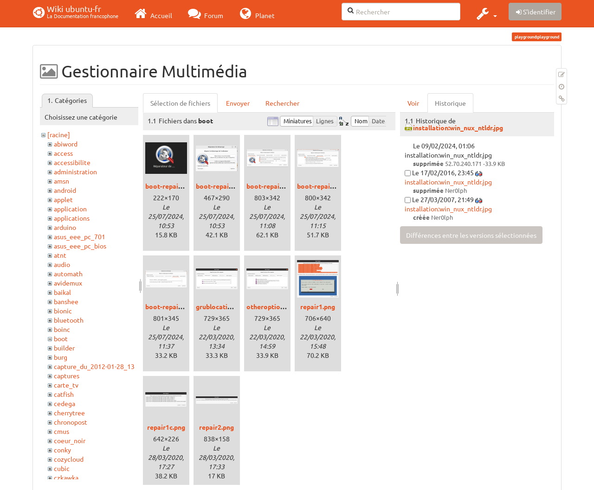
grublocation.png (222, 306)
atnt (60, 255)
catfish (64, 394)
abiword (65, 144)
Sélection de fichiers (180, 103)
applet (63, 199)
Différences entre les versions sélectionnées (471, 235)
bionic (63, 310)
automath (68, 273)
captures (66, 375)
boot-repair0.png (171, 186)
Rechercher (282, 103)
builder (64, 348)
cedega (64, 403)
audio (62, 264)
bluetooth (69, 320)
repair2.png (216, 427)
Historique (450, 103)
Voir (413, 103)
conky (62, 449)
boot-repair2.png (272, 186)
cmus (61, 431)
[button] (485, 13)
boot (61, 338)
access (63, 153)
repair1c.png (166, 427)
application (70, 208)
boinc (62, 329)
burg (60, 357)
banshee (66, 301)
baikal (62, 292)
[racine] (58, 134)
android (65, 190)
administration (75, 171)
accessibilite (72, 162)
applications (72, 218)
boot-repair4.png (171, 306)
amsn (61, 181)
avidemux (68, 283)
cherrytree (69, 412)
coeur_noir (69, 440)
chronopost (70, 422)
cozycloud (69, 459)
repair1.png (317, 306)
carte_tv (66, 385)
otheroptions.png (273, 306)
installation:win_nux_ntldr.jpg (458, 127)
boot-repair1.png (222, 186)
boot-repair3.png (323, 186)
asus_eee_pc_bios (80, 246)
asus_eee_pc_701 (79, 236)
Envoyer (238, 103)
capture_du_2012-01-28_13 (94, 366)
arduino (65, 227)
